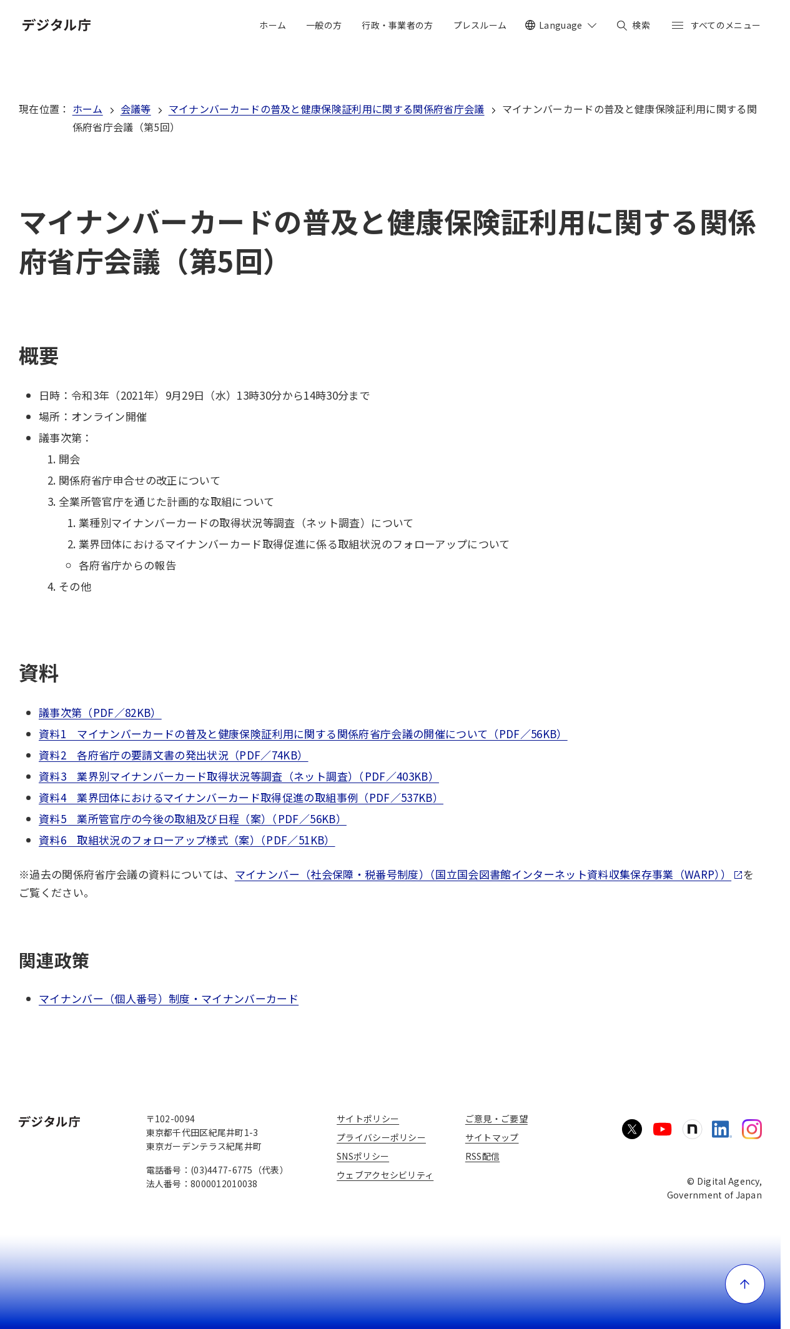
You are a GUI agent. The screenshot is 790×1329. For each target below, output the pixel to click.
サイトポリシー (368, 1118)
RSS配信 (482, 1156)
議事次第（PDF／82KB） (100, 712)
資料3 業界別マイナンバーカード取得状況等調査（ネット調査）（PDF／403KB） (239, 776)
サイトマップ (492, 1137)
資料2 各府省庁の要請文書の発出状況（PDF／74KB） (174, 755)
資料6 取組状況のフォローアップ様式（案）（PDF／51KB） (187, 839)
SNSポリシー (363, 1156)
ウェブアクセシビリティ (385, 1174)
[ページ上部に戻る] (745, 1284)
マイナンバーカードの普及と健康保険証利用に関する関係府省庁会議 (327, 108)
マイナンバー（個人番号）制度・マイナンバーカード (169, 998)
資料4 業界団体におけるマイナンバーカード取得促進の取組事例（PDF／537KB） (241, 797)
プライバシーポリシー (381, 1137)
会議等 (136, 108)
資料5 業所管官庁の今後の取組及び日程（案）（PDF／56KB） (193, 818)
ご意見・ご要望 (496, 1118)
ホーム (87, 108)
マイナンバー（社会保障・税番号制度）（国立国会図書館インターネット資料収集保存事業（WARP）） (489, 874)
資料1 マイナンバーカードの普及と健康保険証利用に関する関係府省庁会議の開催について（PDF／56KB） (303, 733)
